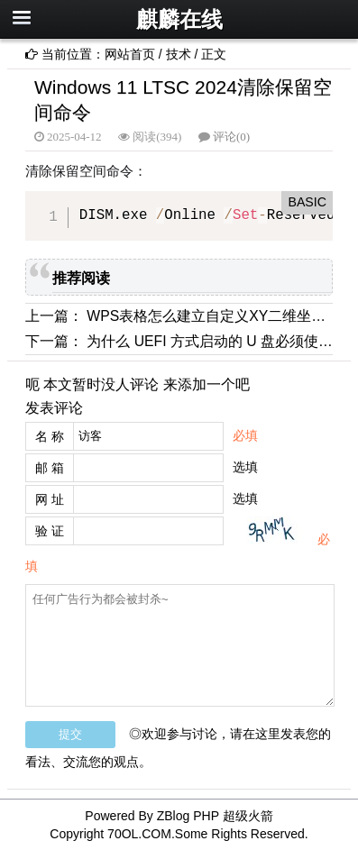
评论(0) (231, 136)
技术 (178, 54)
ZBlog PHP (188, 816)
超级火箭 (248, 816)
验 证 (49, 531)
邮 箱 (49, 468)
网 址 (49, 499)
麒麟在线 (179, 19)
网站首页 (130, 54)
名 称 (49, 436)
